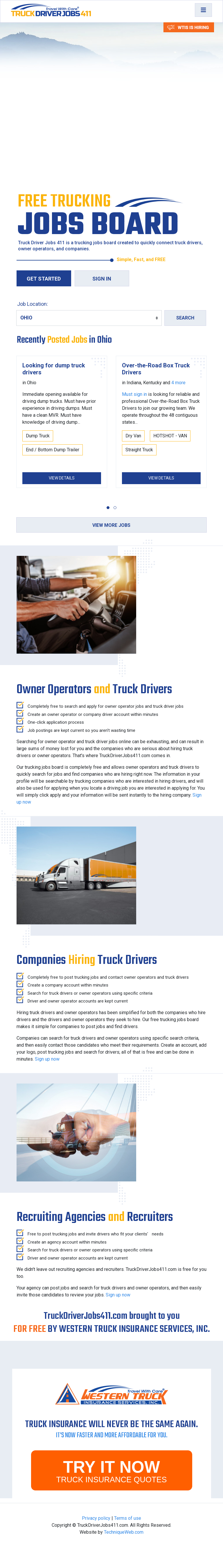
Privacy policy (96, 1518)
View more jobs (111, 525)
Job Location (32, 304)
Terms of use (127, 1518)
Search (185, 318)
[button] (108, 508)
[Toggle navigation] (203, 10)
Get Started (44, 279)
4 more (178, 382)
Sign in (101, 279)
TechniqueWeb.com (123, 1532)
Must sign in (134, 394)
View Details (62, 478)
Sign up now (47, 1059)
